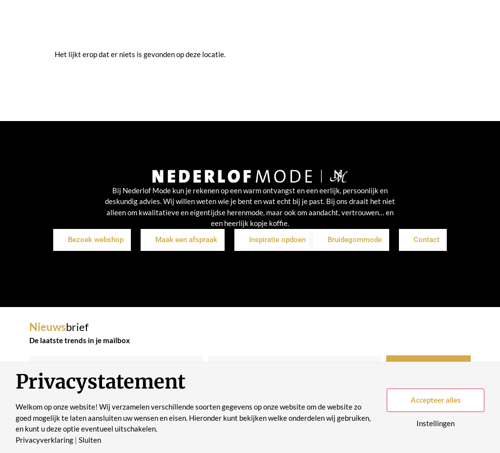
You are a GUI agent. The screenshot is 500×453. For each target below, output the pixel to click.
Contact (351, 37)
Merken (225, 37)
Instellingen (436, 423)
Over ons (267, 37)
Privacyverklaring (44, 440)
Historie (310, 37)
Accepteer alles (436, 399)
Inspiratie (182, 37)
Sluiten (90, 440)
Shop (144, 37)
